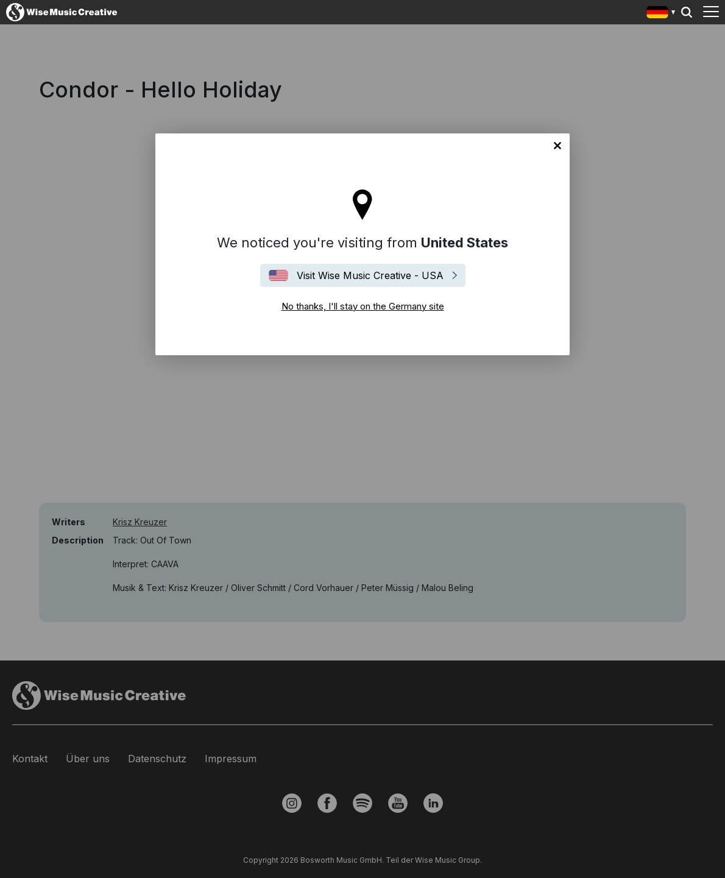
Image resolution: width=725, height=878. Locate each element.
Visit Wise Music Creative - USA (370, 275)
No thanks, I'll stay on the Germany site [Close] (557, 145)
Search (686, 12)
